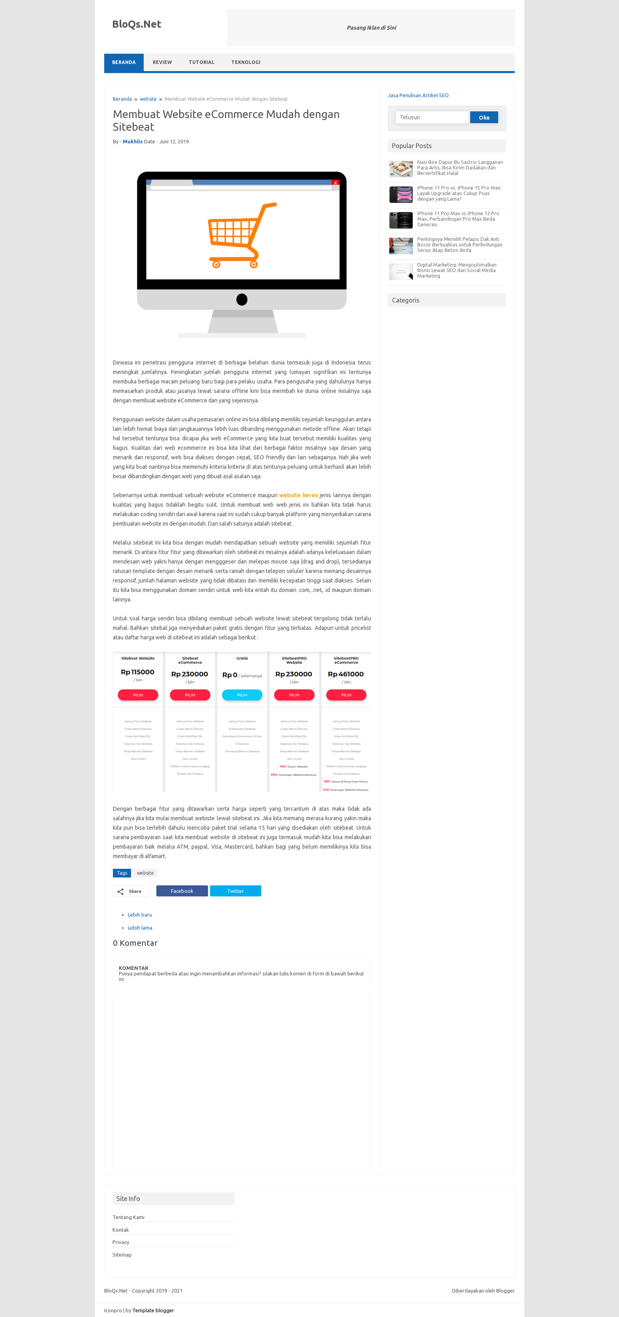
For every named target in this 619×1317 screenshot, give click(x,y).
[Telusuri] (433, 117)
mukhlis (133, 141)
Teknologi (246, 62)
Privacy (121, 1242)
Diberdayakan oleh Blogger (483, 1290)
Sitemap (122, 1254)
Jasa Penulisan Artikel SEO (418, 95)
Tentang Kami (128, 1217)
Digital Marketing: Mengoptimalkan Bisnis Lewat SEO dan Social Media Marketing (457, 270)
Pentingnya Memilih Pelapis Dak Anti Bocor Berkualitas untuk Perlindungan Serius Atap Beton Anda (460, 244)
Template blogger (153, 1310)
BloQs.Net (136, 24)
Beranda (124, 62)
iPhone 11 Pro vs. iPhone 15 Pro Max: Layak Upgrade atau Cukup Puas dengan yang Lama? (459, 193)
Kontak (121, 1229)
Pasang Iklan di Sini (371, 27)
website (148, 98)
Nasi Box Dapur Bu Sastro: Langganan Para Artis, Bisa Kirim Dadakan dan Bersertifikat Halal (460, 167)
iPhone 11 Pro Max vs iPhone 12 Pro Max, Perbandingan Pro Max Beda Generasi (458, 218)
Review (162, 62)
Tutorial (201, 62)
